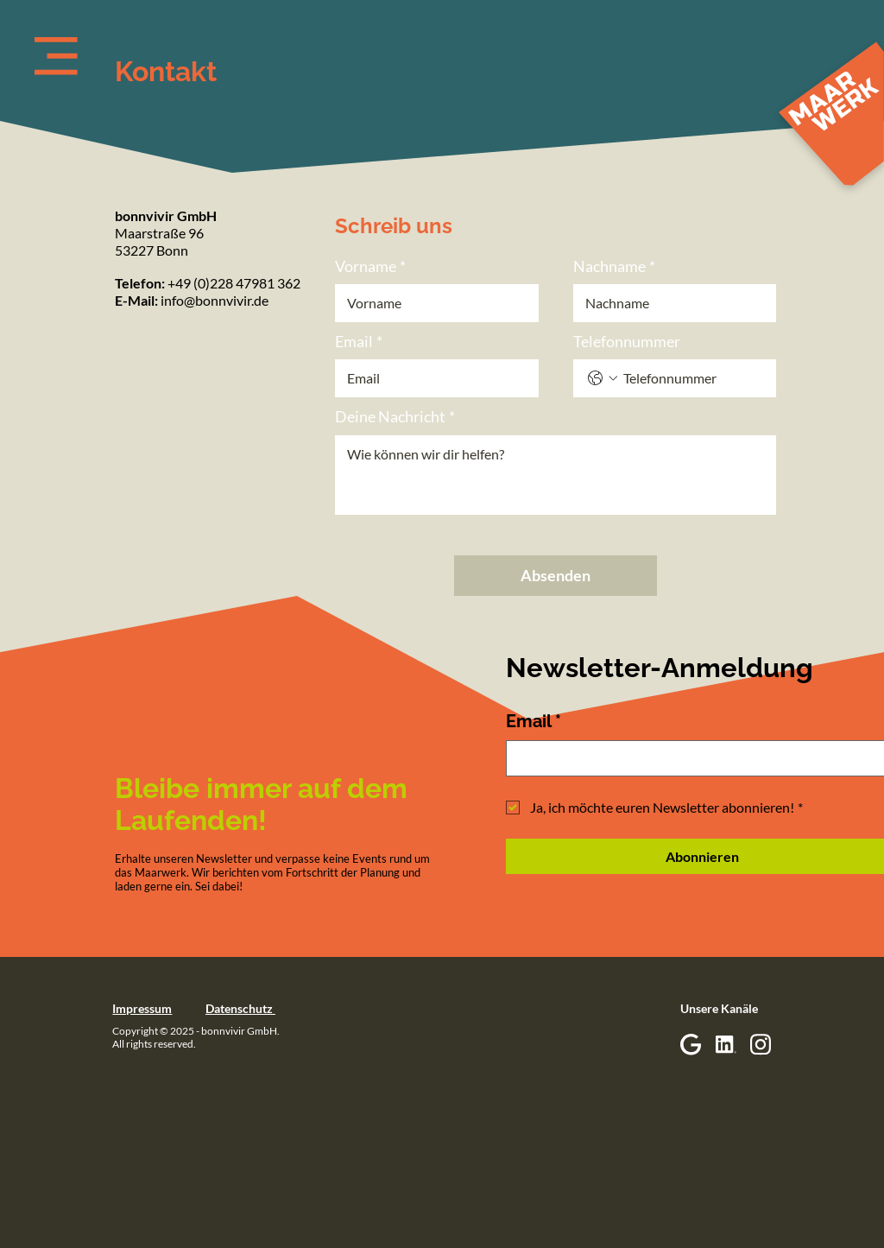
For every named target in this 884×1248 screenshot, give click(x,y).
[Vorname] (432, 303)
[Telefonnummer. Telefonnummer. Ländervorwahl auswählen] (602, 378)
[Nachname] (670, 303)
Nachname (614, 266)
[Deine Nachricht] (555, 475)
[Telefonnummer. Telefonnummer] (692, 378)
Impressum (142, 1008)
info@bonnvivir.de (214, 300)
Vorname (370, 266)
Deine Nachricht (395, 417)
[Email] (432, 378)
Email (358, 341)
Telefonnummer (626, 341)
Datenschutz (240, 1008)
